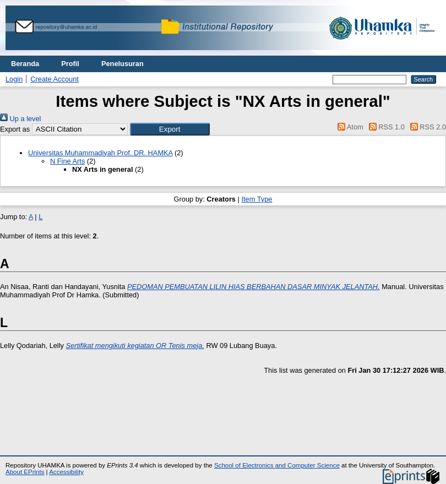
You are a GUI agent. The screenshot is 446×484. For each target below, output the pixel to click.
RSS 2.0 (426, 127)
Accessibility (66, 472)
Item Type (256, 199)
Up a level (20, 119)
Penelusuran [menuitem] (122, 63)
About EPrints (25, 472)
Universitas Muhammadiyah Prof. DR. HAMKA (100, 153)
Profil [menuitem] (70, 63)
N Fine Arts (67, 161)
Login (14, 79)
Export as (15, 129)
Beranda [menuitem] (25, 63)
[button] (170, 129)
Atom (348, 127)
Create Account (54, 79)
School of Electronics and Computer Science (277, 465)
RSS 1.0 (385, 127)
